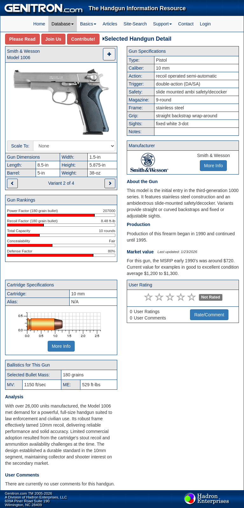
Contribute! (83, 39)
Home (39, 23)
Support (162, 23)
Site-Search (135, 23)
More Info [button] (213, 165)
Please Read (22, 39)
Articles (110, 23)
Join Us (53, 39)
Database (62, 23)
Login (205, 23)
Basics (88, 23)
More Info (61, 346)
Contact (185, 23)
